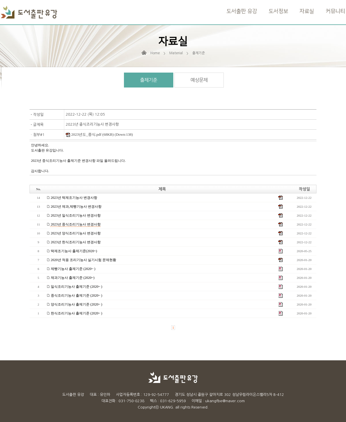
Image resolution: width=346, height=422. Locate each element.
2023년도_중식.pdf (83, 134)
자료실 (307, 11)
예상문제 (199, 80)
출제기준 (148, 80)
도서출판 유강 (241, 11)
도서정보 (278, 11)
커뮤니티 (335, 11)
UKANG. (167, 407)
